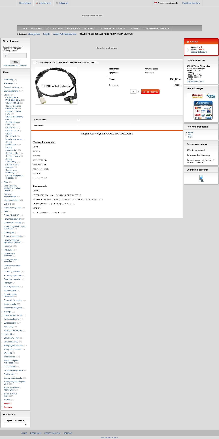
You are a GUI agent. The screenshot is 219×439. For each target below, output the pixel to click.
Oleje (6, 211)
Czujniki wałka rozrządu (11, 165)
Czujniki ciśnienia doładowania (13, 107)
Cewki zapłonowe (11, 91)
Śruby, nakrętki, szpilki (13, 315)
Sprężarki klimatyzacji (13, 308)
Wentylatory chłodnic (12, 349)
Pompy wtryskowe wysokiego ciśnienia (12, 241)
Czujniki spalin (11, 153)
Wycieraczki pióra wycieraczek (11, 362)
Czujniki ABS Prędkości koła (12, 98)
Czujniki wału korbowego (11, 171)
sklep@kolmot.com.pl (195, 81)
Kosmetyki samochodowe (10, 195)
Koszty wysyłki (52, 433)
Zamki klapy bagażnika (13, 370)
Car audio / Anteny (11, 87)
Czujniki (7, 95)
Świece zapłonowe (11, 319)
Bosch (190, 133)
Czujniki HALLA (12, 131)
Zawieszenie (9, 374)
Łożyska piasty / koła (12, 208)
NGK (190, 137)
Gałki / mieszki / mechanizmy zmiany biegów (12, 188)
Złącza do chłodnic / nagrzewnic (12, 389)
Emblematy (8, 80)
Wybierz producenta (15, 420)
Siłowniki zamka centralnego (10, 295)
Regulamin (35, 433)
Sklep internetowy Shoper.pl (109, 437)
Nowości (7, 403)
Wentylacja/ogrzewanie (13, 345)
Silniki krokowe (10, 290)
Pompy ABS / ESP (11, 215)
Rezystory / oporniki (12, 279)
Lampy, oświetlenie (11, 200)
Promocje (8, 407)
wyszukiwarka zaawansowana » (15, 65)
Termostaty (8, 327)
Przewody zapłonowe (12, 275)
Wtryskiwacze (9, 357)
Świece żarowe (10, 323)
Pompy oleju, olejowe (12, 223)
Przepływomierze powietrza (11, 261)
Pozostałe (8, 246)
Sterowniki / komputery (13, 300)
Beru (190, 135)
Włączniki (8, 353)
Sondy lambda (10, 304)
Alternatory (8, 83)
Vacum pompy (10, 366)
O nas (24, 433)
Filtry (6, 182)
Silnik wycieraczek (11, 287)
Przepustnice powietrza (9, 255)
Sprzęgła (7, 312)
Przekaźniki (8, 250)
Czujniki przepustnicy (11, 149)
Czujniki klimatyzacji (10, 135)
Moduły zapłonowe (13, 139)
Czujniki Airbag (12, 103)
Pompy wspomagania (13, 236)
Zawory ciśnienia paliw (13, 378)
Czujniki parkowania (10, 143)
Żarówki (7, 400)
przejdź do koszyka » (199, 52)
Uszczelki (8, 334)
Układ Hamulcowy (11, 338)
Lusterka (7, 204)
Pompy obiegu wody (12, 219)
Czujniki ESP (11, 127)
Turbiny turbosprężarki (13, 330)
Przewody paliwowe (12, 271)
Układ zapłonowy (11, 342)
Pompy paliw (9, 232)
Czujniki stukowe (12, 156)
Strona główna (25, 3)
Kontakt (68, 433)
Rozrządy (8, 283)
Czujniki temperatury (10, 160)
